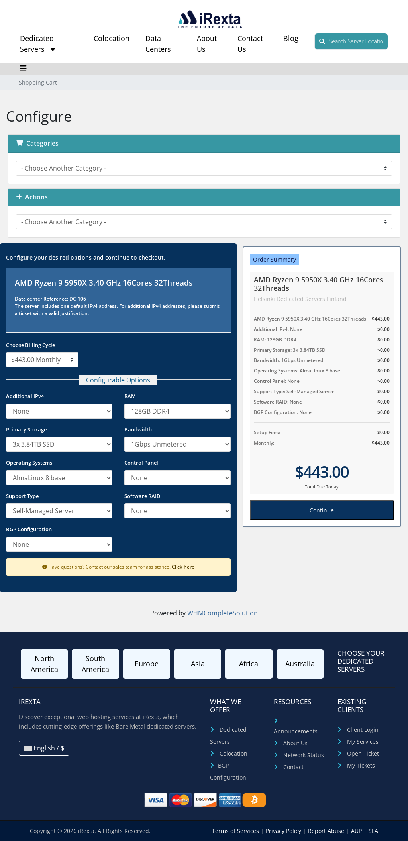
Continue (322, 510)
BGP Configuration (29, 529)
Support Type (22, 496)
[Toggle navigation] (23, 69)
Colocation (111, 38)
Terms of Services (236, 831)
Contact (293, 767)
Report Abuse (327, 831)
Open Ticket (363, 753)
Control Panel (141, 462)
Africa (248, 663)
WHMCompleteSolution (222, 613)
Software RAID (142, 496)
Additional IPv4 (25, 396)
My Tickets (361, 765)
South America (95, 664)
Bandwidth (138, 429)
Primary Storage (26, 429)
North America (44, 664)
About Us (295, 743)
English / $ (44, 748)
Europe (147, 663)
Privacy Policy (284, 831)
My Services (363, 741)
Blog (290, 38)
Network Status (303, 755)
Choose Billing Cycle (30, 345)
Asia (198, 663)
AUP (357, 831)
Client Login (363, 729)
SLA (373, 831)
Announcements (296, 731)
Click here (183, 566)
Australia (300, 663)
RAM (130, 396)
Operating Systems (29, 462)
